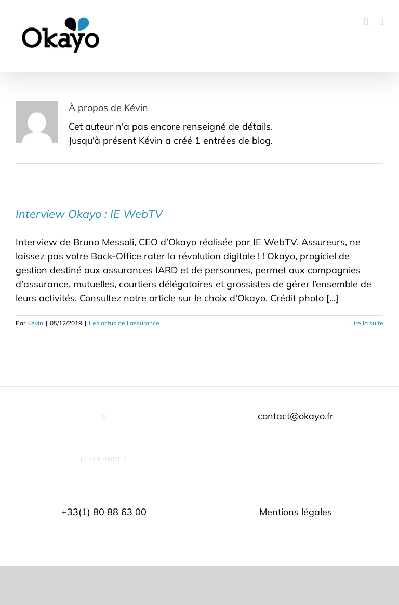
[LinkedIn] (103, 416)
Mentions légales (295, 512)
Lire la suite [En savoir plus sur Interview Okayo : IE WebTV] (366, 323)
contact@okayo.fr (296, 416)
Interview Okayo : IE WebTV (89, 214)
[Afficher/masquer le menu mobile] (381, 21)
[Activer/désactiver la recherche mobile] (366, 21)
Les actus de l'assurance (124, 323)
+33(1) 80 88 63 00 (104, 512)
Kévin (35, 323)
